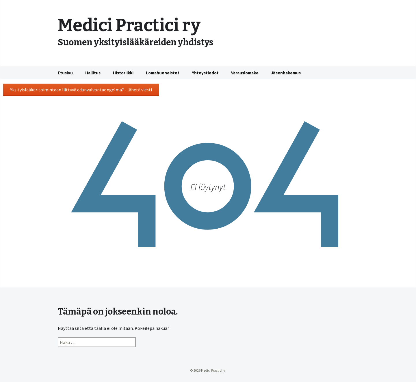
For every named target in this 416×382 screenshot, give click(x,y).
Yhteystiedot (205, 73)
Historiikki (123, 73)
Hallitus (93, 73)
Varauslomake (245, 73)
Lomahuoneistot (162, 73)
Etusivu (65, 73)
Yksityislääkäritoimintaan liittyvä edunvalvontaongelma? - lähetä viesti (81, 90)
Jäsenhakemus (286, 73)
